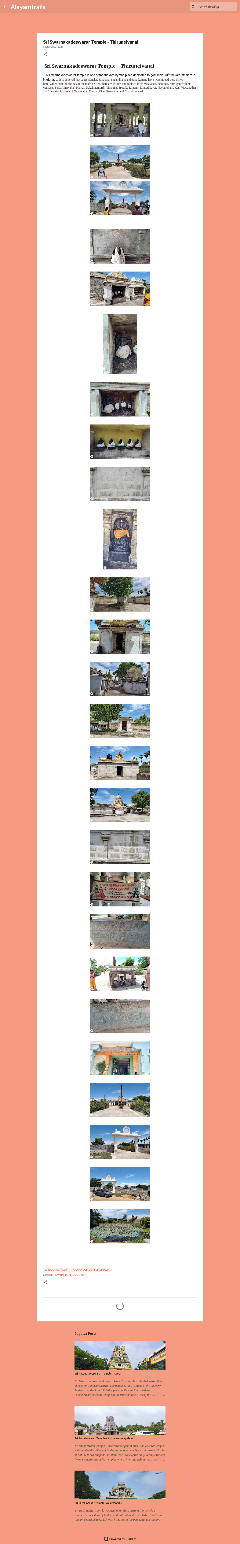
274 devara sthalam (56, 1269)
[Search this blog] (217, 6)
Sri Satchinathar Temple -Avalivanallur (98, 1503)
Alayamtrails (28, 6)
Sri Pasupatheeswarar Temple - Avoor (98, 1373)
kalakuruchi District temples (90, 1269)
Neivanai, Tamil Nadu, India (69, 1274)
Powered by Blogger (120, 1538)
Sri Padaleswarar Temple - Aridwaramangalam (104, 1438)
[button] (45, 54)
